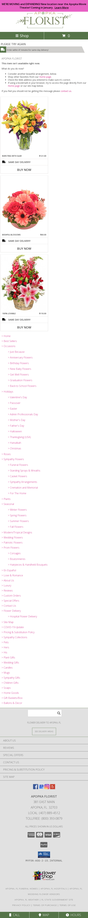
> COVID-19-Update (13, 627)
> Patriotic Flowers (12, 542)
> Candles (7, 667)
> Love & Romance (12, 575)
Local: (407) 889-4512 (44, 813)
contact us (66, 91)
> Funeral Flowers (18, 465)
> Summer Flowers (18, 521)
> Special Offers (10, 600)
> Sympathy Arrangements (22, 482)
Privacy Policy (21, 905)
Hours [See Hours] (73, 915)
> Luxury (6, 585)
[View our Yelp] (52, 788)
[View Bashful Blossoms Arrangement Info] (24, 204)
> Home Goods (10, 693)
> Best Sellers (9, 341)
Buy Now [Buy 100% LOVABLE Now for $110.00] (24, 327)
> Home (6, 336)
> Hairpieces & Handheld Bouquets (28, 564)
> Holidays (7, 391)
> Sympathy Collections (14, 637)
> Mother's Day (16, 420)
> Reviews (7, 590)
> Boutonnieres (16, 559)
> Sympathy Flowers (13, 459)
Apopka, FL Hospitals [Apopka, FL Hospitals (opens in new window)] (54, 888)
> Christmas (14, 448)
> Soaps (6, 688)
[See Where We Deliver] (44, 731)
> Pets (5, 642)
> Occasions (8, 346)
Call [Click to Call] (14, 915)
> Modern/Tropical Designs (17, 532)
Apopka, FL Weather (27, 899)
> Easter (12, 408)
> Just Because (16, 352)
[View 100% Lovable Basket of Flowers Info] (24, 283)
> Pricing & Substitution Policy (18, 632)
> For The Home (17, 493)
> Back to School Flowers (22, 386)
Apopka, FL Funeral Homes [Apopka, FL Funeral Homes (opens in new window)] (22, 888)
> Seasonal (8, 504)
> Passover (14, 403)
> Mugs (6, 672)
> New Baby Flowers (19, 369)
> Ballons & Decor (12, 703)
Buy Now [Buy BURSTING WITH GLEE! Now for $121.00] (24, 170)
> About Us (8, 580)
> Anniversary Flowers (20, 357)
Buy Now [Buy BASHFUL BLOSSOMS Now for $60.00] (24, 248)
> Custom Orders (11, 595)
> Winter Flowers (17, 509)
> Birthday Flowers (18, 363)
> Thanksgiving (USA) (19, 437)
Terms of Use (68, 905)
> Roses (6, 454)
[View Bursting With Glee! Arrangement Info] (24, 125)
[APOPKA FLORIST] (44, 27)
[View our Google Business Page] (41, 788)
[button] (44, 855)
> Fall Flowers (15, 526)
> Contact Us (9, 605)
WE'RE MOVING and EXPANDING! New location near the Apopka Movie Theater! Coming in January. (44, 5)
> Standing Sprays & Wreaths (24, 470)
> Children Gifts (10, 682)
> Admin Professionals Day (23, 414)
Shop (22, 35)
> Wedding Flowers (12, 537)
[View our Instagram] (46, 788)
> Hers (5, 647)
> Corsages (14, 553)
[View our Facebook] (35, 788)
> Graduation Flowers (20, 380)
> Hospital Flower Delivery (22, 616)
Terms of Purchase (45, 905)
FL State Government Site (57, 899)
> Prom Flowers (10, 547)
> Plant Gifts (8, 657)
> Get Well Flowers (18, 374)
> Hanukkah (14, 442)
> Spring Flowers (17, 515)
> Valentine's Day (17, 397)
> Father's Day (16, 425)
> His (4, 652)
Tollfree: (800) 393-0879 (44, 818)
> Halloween (15, 431)
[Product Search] (45, 713)
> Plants (6, 499)
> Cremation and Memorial (23, 487)
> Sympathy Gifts (11, 677)
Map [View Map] (44, 915)
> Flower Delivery (11, 610)
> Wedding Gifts (10, 662)
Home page (45, 76)
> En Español (9, 570)
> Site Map (8, 622)
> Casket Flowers (17, 476)
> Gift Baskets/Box (12, 698)
